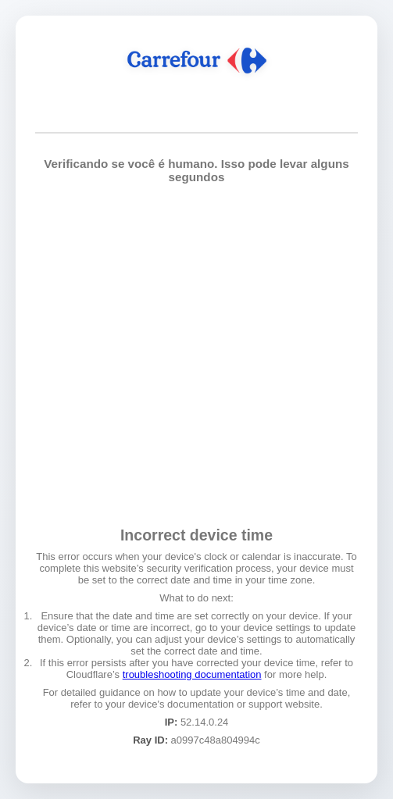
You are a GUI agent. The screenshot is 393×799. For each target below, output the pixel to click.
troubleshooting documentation (192, 674)
